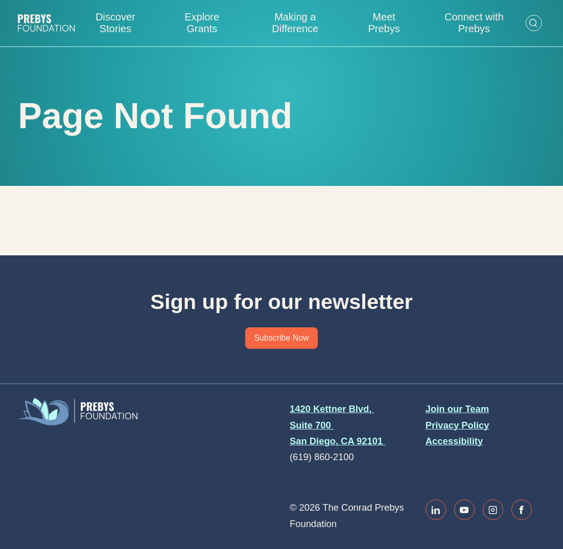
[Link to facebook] (521, 509)
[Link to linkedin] (436, 509)
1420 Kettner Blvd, (332, 408)
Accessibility (454, 441)
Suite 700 (312, 425)
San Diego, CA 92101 (337, 441)
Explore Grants (201, 22)
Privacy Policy (457, 425)
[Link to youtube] (464, 509)
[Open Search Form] (534, 23)
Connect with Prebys (474, 22)
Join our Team (457, 408)
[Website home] (46, 23)
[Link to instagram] (493, 509)
